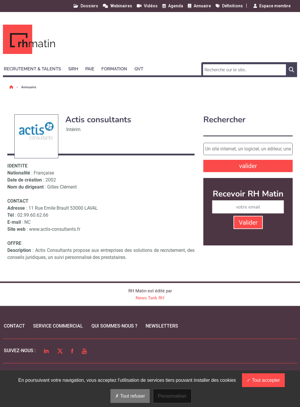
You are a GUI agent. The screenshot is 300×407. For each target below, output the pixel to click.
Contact (14, 326)
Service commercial (58, 326)
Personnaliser (172, 396)
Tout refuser (130, 396)
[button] (35, 68)
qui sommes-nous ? (114, 326)
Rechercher (224, 119)
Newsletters (162, 326)
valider (248, 165)
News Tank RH (150, 298)
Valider (248, 222)
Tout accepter (263, 380)
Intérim (73, 129)
